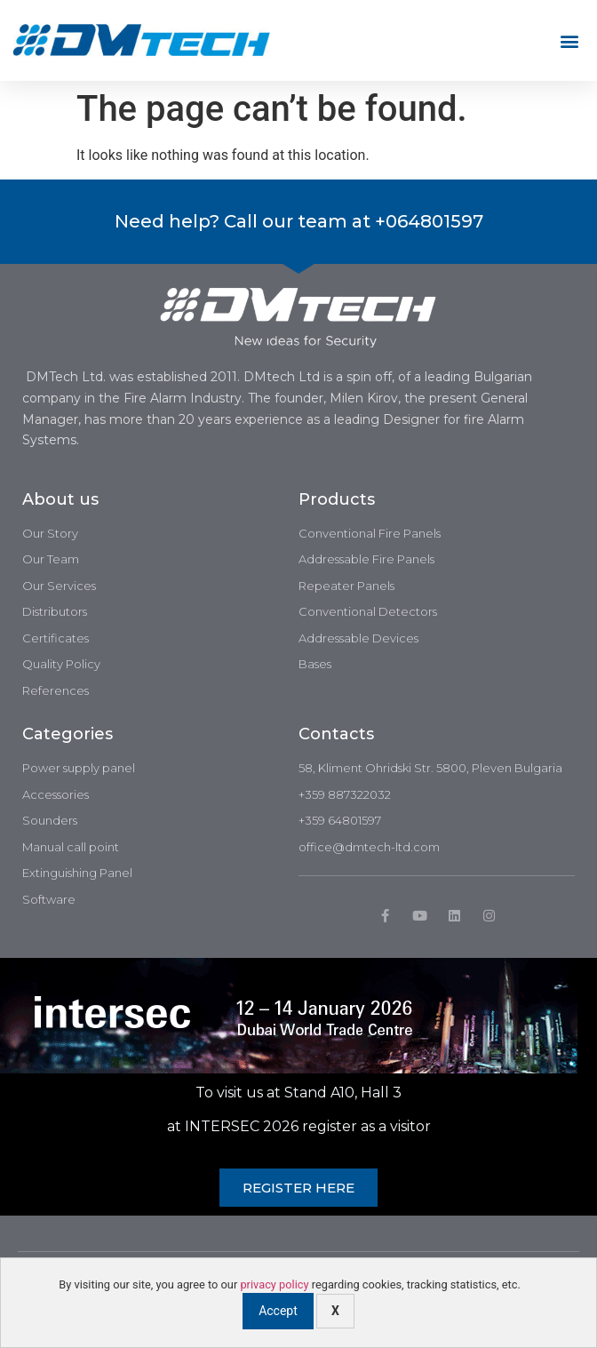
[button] (569, 40)
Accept (278, 1311)
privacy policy (274, 1284)
